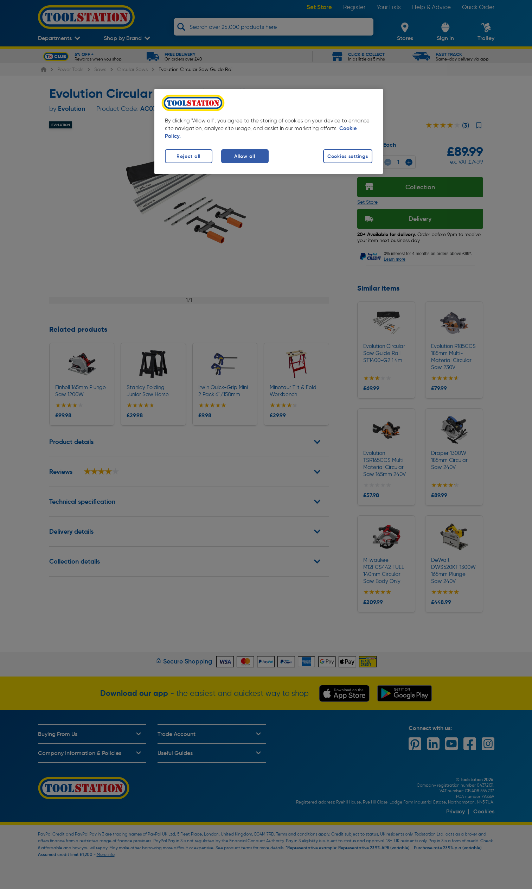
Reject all (188, 156)
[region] (268, 131)
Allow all (244, 156)
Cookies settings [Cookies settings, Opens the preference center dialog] (347, 156)
